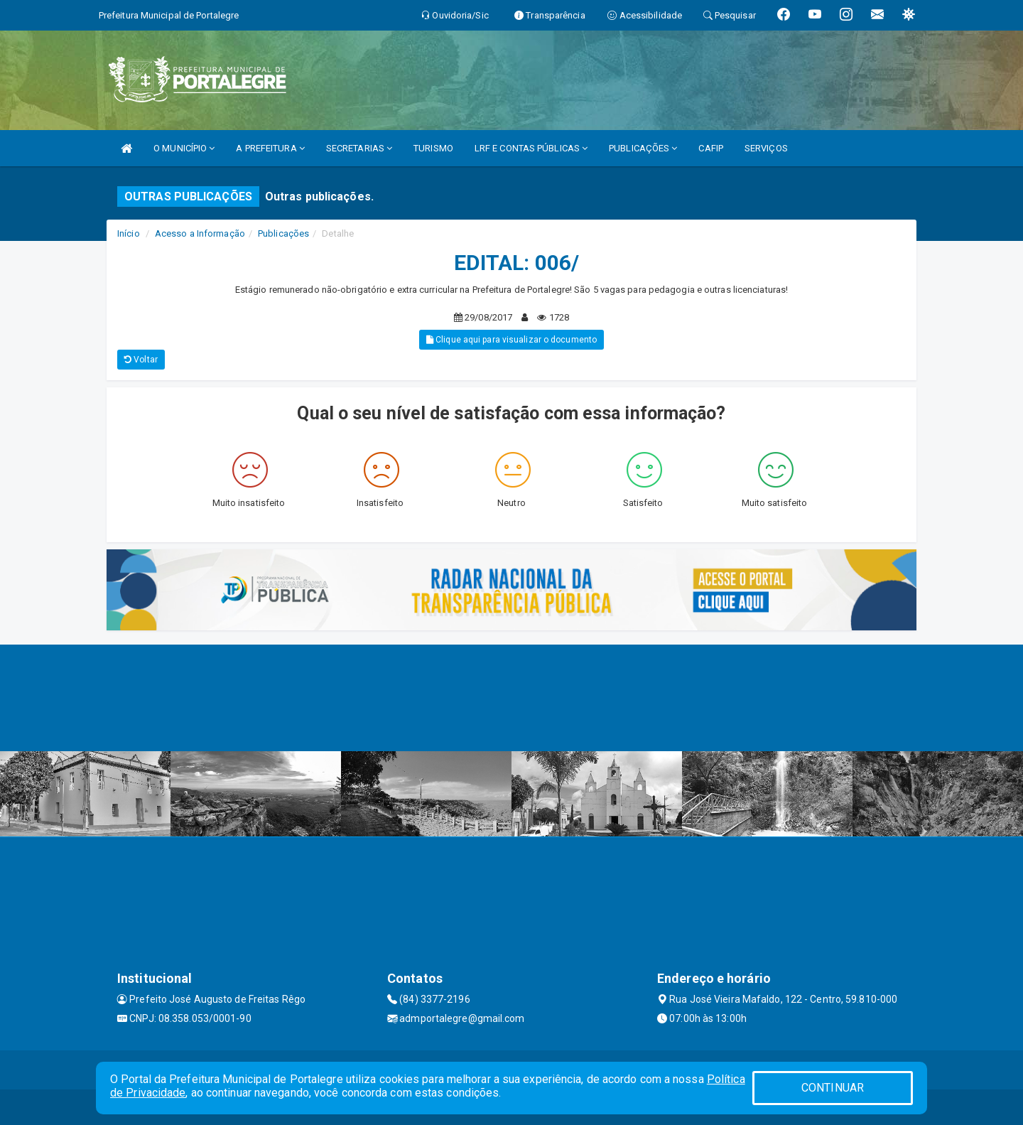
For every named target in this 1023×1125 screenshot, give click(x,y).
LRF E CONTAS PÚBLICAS (531, 148)
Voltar (141, 360)
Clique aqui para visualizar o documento (511, 340)
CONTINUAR (832, 1087)
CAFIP (710, 148)
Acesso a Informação (200, 233)
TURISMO (433, 148)
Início (128, 233)
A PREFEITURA (270, 148)
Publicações (283, 233)
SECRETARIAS (359, 148)
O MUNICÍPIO (184, 148)
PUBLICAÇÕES (643, 148)
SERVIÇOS (766, 148)
